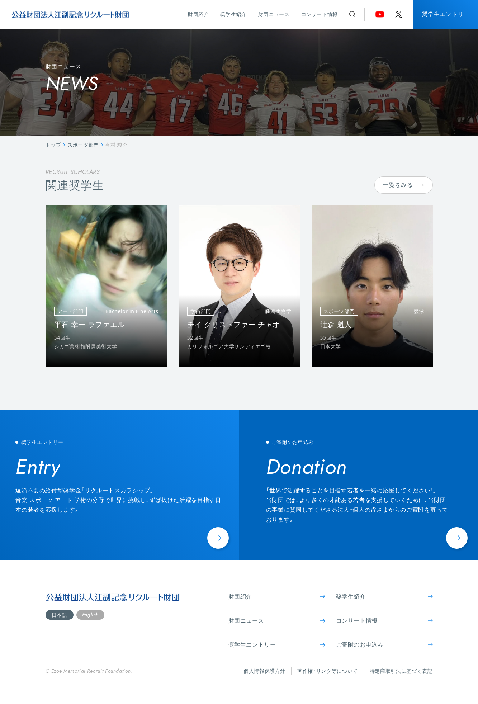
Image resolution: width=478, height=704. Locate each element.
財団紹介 (198, 14)
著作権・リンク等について (327, 670)
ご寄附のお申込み (384, 644)
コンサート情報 (319, 14)
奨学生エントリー (445, 14)
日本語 (59, 614)
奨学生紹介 (233, 14)
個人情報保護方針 (264, 670)
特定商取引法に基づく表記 (401, 670)
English (90, 614)
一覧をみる (403, 185)
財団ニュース (274, 14)
